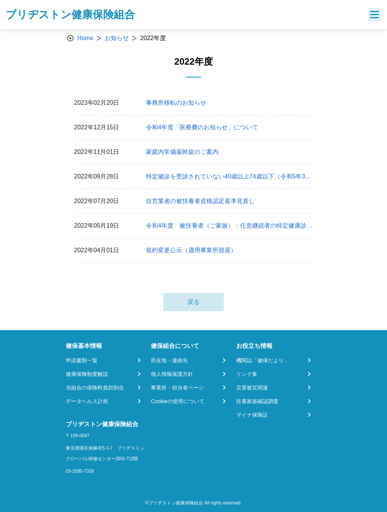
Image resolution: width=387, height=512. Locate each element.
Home (85, 38)
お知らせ (117, 38)
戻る (193, 302)
